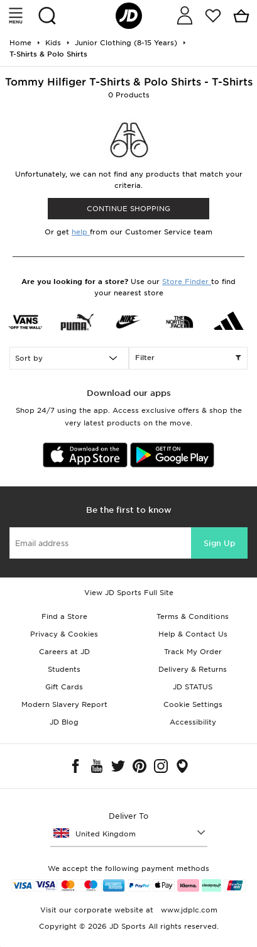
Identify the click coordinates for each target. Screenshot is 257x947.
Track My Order (193, 651)
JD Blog (64, 722)
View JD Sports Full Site (128, 592)
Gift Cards (64, 686)
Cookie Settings (192, 704)
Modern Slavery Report (64, 704)
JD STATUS (192, 686)
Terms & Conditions (192, 616)
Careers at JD (64, 651)
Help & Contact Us (192, 634)
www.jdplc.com (187, 910)
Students (64, 669)
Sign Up (219, 543)
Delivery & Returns (192, 669)
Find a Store (64, 616)
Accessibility (193, 722)
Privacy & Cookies (64, 634)
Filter (188, 358)
